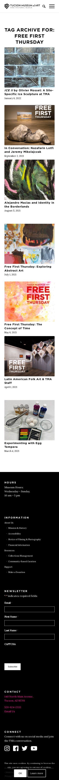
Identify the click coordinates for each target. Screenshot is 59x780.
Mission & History (17, 528)
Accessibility (14, 533)
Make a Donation (16, 572)
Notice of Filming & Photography (24, 539)
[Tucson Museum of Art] (24, 6)
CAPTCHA (10, 644)
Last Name (11, 631)
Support (8, 567)
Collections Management (20, 556)
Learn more (36, 773)
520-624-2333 (12, 707)
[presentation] (28, 654)
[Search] (42, 6)
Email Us (9, 711)
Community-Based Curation (22, 561)
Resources (9, 550)
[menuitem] (42, 6)
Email (8, 603)
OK (20, 773)
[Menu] (50, 6)
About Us (8, 522)
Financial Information (19, 545)
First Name (11, 617)
